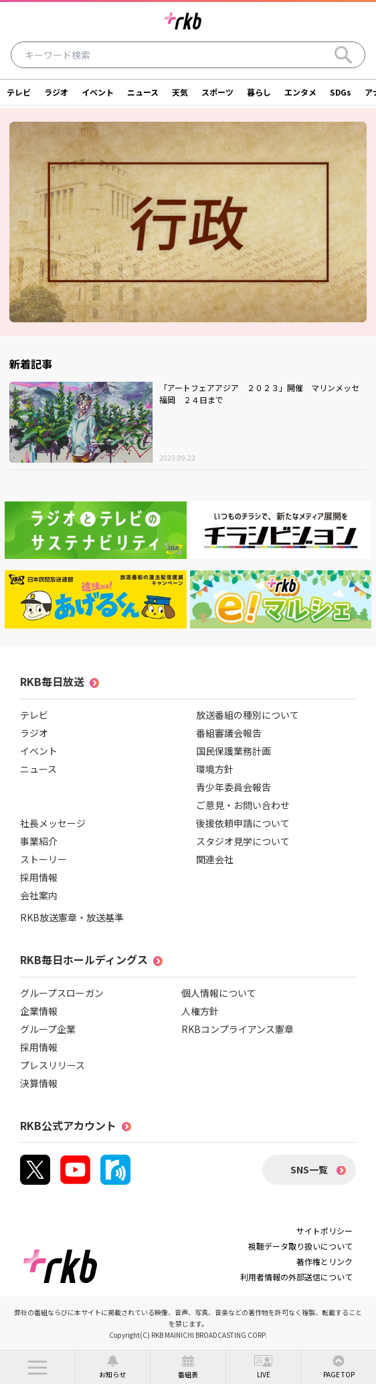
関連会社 (214, 859)
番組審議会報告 (229, 732)
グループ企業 (48, 1029)
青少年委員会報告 (233, 787)
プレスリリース (52, 1065)
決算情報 (39, 1083)
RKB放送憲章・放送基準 (72, 917)
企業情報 (39, 1011)
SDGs (340, 92)
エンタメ (300, 92)
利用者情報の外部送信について (296, 1276)
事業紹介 (39, 841)
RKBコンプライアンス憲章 (237, 1029)
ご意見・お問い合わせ (243, 805)
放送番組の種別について (247, 714)
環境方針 (214, 769)
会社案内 (39, 895)
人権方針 (200, 1011)
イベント (98, 92)
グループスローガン (62, 993)
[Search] (343, 55)
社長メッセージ (53, 823)
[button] (37, 1367)
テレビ (19, 92)
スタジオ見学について (243, 841)
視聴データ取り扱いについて (300, 1246)
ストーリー (43, 859)
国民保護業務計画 (233, 751)
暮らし (259, 92)
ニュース (143, 92)
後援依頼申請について (243, 823)
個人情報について (218, 993)
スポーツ (217, 92)
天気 (180, 92)
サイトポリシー (324, 1230)
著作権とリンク (324, 1261)
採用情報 (39, 877)
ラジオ (56, 92)
